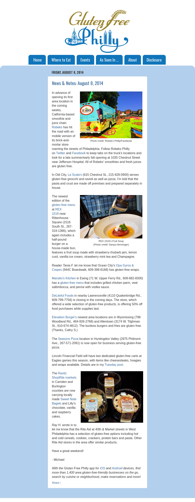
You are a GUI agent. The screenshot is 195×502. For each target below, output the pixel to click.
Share (55, 482)
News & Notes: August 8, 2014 (77, 82)
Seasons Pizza (68, 338)
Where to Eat (61, 60)
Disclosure (154, 60)
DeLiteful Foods (63, 295)
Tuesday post (114, 364)
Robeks (57, 127)
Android (117, 468)
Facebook (79, 153)
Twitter (60, 153)
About (132, 60)
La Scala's (75, 174)
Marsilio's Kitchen (64, 278)
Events (85, 60)
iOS (102, 468)
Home (37, 60)
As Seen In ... (109, 60)
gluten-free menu (63, 205)
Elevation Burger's (64, 317)
